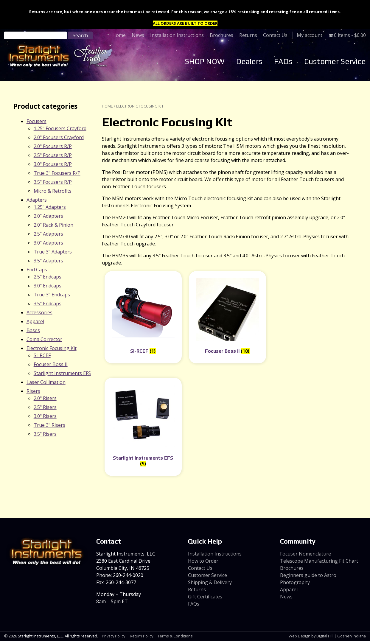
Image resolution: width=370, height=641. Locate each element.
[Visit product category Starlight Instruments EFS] (143, 427)
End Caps (37, 269)
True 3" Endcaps (52, 294)
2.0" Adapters (48, 216)
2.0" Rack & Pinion (53, 225)
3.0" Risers (45, 416)
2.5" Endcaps (47, 276)
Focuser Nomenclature (305, 553)
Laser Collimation (46, 382)
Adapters (37, 200)
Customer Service (335, 61)
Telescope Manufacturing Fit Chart (319, 561)
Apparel (35, 321)
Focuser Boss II (51, 364)
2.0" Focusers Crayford (59, 137)
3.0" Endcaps (47, 285)
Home (119, 35)
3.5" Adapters (48, 260)
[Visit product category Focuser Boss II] (227, 317)
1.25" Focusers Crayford (60, 128)
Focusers (36, 121)
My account (309, 35)
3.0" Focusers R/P (53, 164)
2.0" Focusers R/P (53, 146)
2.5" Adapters (48, 234)
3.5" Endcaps (47, 303)
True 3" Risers (49, 425)
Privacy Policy (113, 636)
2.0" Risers (45, 398)
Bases (33, 330)
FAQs (283, 61)
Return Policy (141, 636)
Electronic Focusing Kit (52, 348)
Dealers (249, 61)
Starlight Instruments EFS (62, 373)
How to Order (203, 561)
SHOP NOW (205, 61)
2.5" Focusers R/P (53, 155)
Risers (33, 391)
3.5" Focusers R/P (53, 182)
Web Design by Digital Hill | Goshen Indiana (327, 636)
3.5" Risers (45, 434)
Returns (248, 35)
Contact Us (275, 35)
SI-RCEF (42, 355)
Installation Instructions (177, 35)
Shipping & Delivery (210, 582)
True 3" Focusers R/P (57, 173)
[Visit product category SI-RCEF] (143, 317)
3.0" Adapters (48, 242)
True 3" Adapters (53, 251)
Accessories (39, 312)
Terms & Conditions (175, 636)
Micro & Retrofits (52, 191)
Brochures (221, 35)
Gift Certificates (205, 596)
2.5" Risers (45, 407)
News (138, 35)
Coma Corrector (44, 339)
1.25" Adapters (50, 207)
